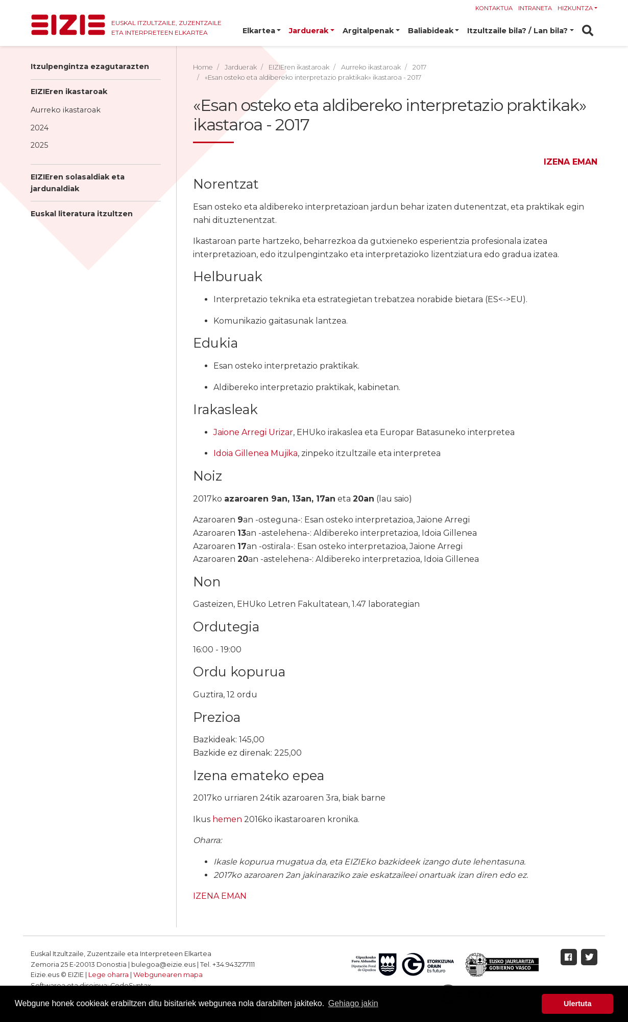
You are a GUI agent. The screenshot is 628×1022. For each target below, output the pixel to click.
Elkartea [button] (259, 30)
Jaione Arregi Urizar (253, 432)
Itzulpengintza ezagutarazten (90, 66)
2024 (40, 127)
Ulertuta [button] (577, 1004)
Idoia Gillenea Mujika (255, 453)
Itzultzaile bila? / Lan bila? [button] (517, 30)
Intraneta (535, 8)
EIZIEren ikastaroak (69, 91)
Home (203, 67)
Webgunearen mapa (168, 975)
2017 (419, 67)
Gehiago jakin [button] (353, 1003)
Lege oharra (108, 975)
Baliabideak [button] (430, 30)
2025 (39, 145)
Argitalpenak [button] (368, 30)
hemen (227, 819)
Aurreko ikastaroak (66, 110)
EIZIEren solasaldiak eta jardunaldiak (78, 182)
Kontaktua (494, 8)
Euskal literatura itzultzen (82, 213)
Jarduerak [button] (308, 30)
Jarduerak (241, 67)
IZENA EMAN (570, 162)
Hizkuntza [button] (575, 8)
